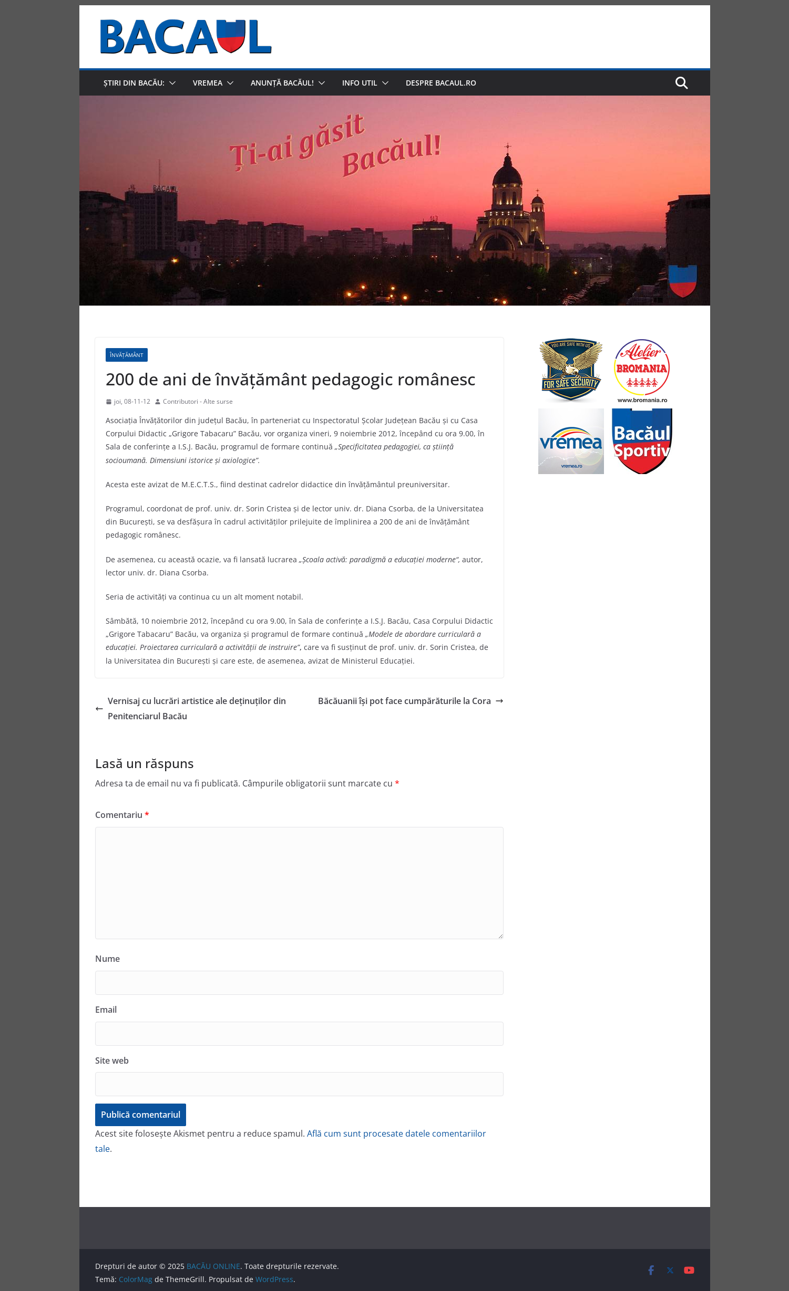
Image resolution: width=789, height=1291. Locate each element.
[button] (170, 83)
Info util (359, 83)
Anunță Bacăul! (282, 83)
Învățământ (127, 355)
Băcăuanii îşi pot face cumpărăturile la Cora (411, 701)
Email (106, 1009)
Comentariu (122, 815)
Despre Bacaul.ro (441, 83)
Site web (112, 1060)
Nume (107, 958)
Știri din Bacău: (134, 83)
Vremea (207, 83)
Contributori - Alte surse (198, 401)
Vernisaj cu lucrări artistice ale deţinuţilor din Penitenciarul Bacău (190, 708)
